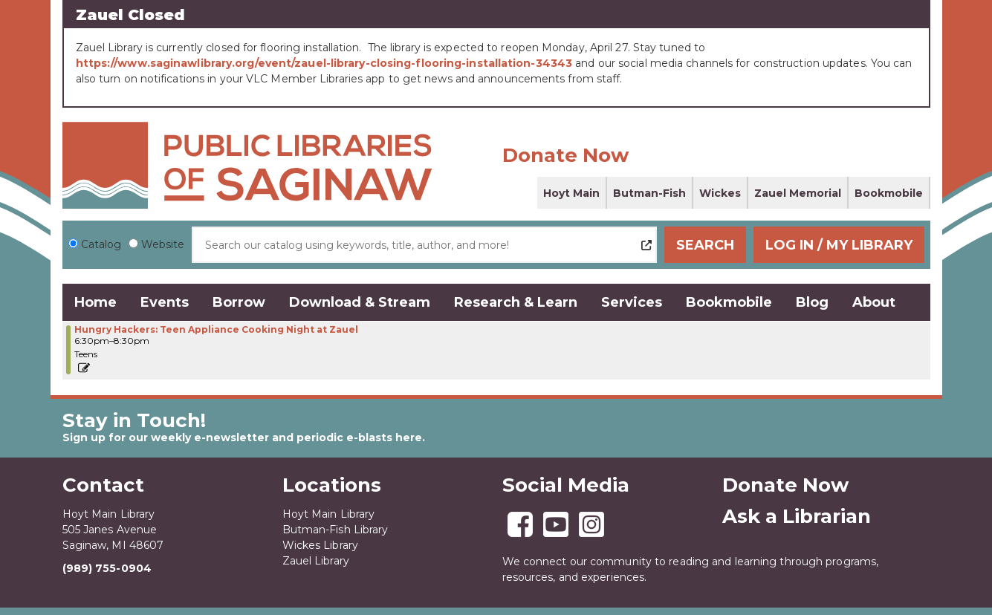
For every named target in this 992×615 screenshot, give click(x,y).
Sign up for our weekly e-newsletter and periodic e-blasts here (242, 437)
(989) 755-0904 (107, 568)
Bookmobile (889, 193)
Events (164, 302)
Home (95, 302)
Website (162, 244)
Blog (812, 302)
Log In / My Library (838, 245)
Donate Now (565, 155)
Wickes (720, 193)
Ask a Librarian (796, 516)
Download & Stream (359, 302)
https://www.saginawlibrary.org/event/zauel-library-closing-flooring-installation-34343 (324, 63)
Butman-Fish (649, 193)
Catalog (101, 244)
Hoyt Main (571, 193)
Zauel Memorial (797, 193)
